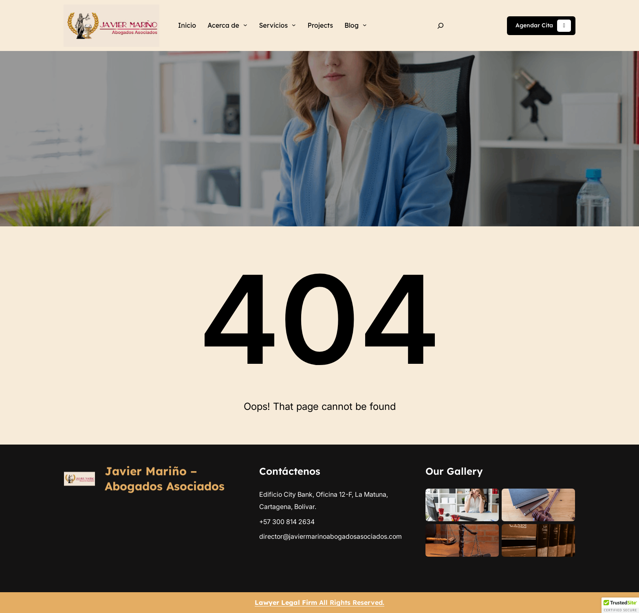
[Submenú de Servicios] (294, 25)
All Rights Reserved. (319, 602)
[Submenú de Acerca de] (245, 25)
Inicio (187, 25)
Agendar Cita (543, 26)
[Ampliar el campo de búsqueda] (440, 25)
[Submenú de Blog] (365, 25)
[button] (620, 605)
